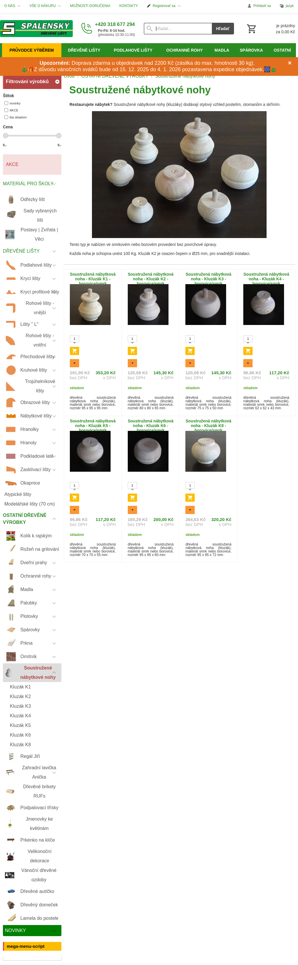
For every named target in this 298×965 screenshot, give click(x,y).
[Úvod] (36, 28)
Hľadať (223, 28)
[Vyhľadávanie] (178, 28)
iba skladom (15, 117)
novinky (12, 103)
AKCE (11, 110)
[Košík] (270, 28)
